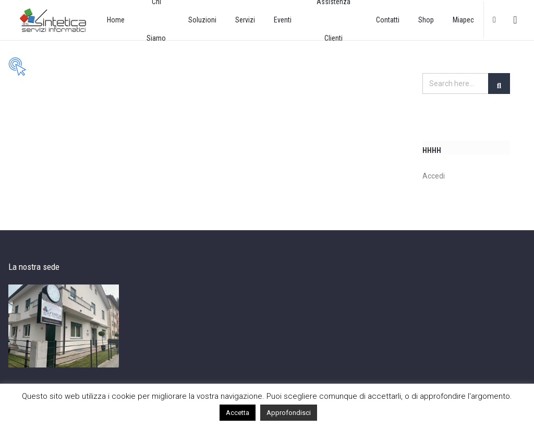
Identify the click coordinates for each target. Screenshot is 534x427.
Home (116, 20)
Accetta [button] (237, 413)
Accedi (433, 176)
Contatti (387, 20)
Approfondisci (288, 413)
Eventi (283, 20)
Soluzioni (202, 20)
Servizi (245, 20)
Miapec (463, 20)
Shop (426, 20)
